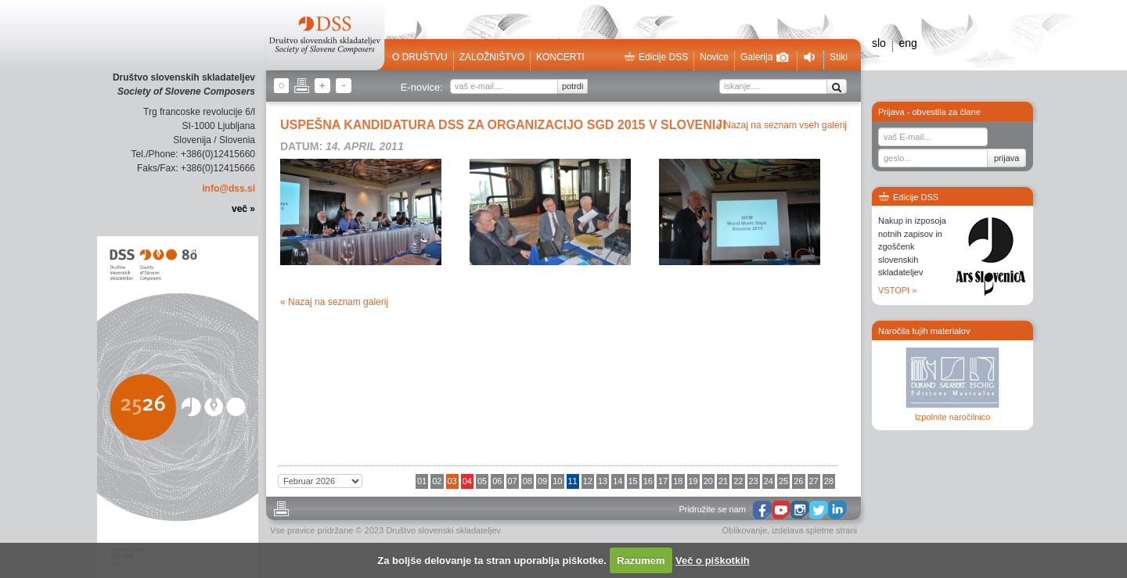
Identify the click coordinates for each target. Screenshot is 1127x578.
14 (617, 481)
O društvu (420, 57)
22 (738, 481)
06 (497, 481)
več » (243, 208)
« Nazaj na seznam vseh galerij (781, 125)
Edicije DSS (656, 57)
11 (573, 481)
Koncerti (560, 57)
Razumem (640, 560)
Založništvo (491, 57)
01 (422, 481)
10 (557, 481)
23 (753, 481)
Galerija (764, 57)
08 (527, 481)
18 (677, 481)
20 (708, 481)
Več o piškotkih (712, 560)
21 (723, 481)
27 (814, 481)
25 (783, 481)
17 (663, 481)
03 (452, 481)
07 (512, 481)
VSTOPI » (897, 290)
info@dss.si (228, 188)
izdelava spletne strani (814, 530)
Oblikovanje (744, 530)
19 (693, 481)
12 (587, 481)
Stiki (839, 57)
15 (633, 481)
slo (879, 43)
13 (602, 481)
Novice (714, 57)
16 (648, 481)
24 (768, 481)
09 (542, 481)
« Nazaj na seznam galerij (334, 301)
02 (436, 481)
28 (829, 481)
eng (907, 43)
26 (798, 481)
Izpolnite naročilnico (953, 417)
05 (482, 481)
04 (467, 481)
